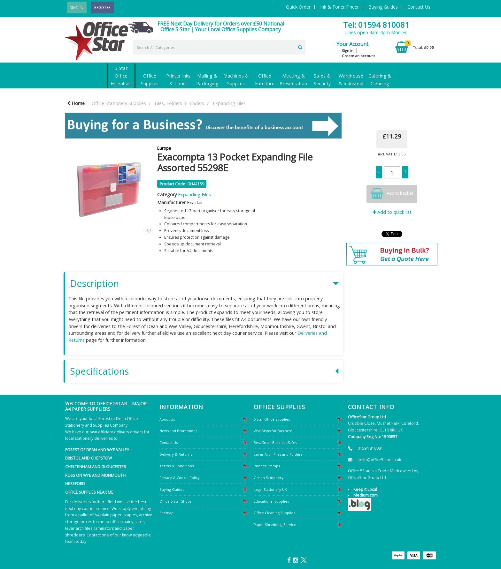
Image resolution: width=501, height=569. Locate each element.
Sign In (76, 7)
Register (102, 7)
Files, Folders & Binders (179, 103)
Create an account (358, 55)
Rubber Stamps (267, 465)
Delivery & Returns (175, 454)
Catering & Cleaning (379, 79)
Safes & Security (322, 79)
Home (76, 103)
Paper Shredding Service (275, 524)
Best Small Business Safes (275, 442)
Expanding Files (229, 103)
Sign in (347, 50)
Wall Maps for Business (273, 430)
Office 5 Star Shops (175, 501)
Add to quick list (392, 212)
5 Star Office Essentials (121, 75)
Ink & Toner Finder (339, 7)
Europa (164, 148)
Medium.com (365, 495)
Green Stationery (268, 477)
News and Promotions (178, 430)
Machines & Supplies (236, 79)
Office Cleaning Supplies (274, 512)
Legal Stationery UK (270, 489)
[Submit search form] (300, 46)
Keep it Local (365, 489)
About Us (167, 419)
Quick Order (298, 7)
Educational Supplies (271, 501)
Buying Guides (383, 7)
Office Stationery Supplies (119, 103)
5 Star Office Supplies (272, 419)
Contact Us (418, 7)
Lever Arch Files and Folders (278, 454)
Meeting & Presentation (293, 79)
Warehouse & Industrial (351, 79)
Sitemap (166, 512)
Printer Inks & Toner (178, 79)
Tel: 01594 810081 (376, 24)
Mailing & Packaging (207, 79)
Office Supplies (149, 79)
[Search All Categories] (219, 47)
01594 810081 (370, 448)
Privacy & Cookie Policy (179, 477)
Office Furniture (264, 79)
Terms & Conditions (176, 465)
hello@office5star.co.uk (379, 459)
